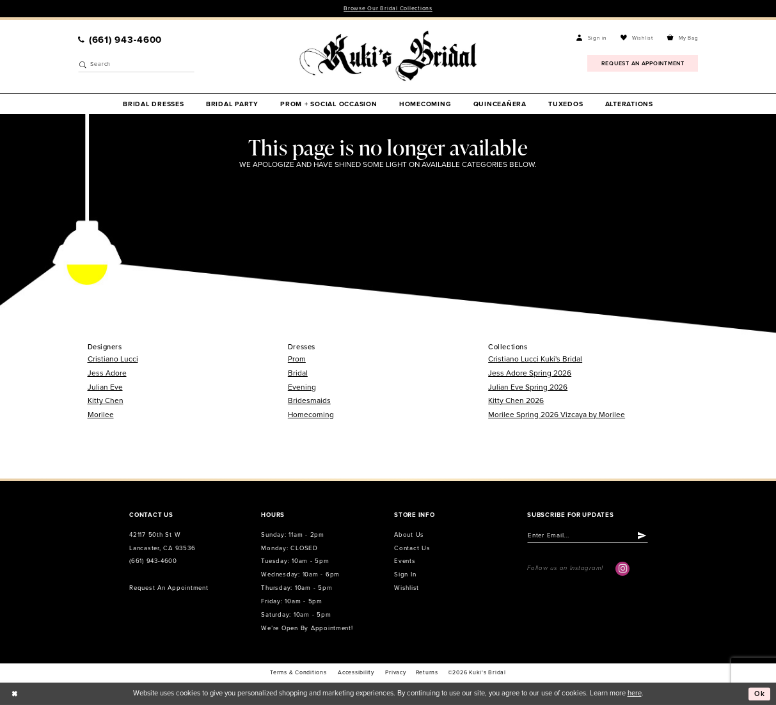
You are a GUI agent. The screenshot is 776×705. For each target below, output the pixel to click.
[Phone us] (119, 40)
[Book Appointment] (642, 63)
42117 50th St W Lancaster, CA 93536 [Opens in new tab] (162, 541)
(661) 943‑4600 (153, 561)
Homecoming (311, 414)
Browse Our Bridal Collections (388, 8)
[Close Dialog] (14, 693)
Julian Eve (105, 387)
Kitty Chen (105, 400)
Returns (427, 672)
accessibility (356, 672)
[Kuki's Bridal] (388, 56)
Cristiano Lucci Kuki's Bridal (535, 358)
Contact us (412, 548)
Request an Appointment (168, 588)
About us (409, 535)
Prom (297, 358)
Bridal (298, 372)
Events (404, 561)
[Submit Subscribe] (642, 535)
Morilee (101, 414)
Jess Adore (107, 372)
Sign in (405, 574)
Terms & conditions (298, 672)
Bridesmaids (309, 400)
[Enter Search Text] (136, 64)
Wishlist (406, 588)
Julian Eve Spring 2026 (527, 387)
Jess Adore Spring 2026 (529, 372)
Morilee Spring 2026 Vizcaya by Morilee (556, 414)
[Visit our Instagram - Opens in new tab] (622, 569)
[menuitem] (119, 40)
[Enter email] (587, 535)
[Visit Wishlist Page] (637, 38)
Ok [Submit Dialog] (760, 694)
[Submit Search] (83, 64)
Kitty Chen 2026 (516, 400)
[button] (591, 38)
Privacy (395, 672)
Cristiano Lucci (113, 358)
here (635, 693)
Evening (302, 387)
